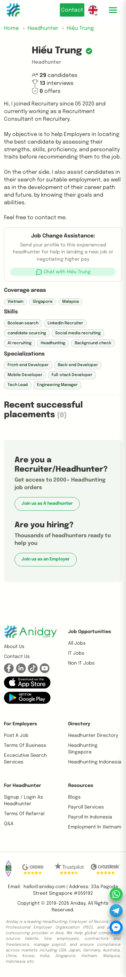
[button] (63, 272)
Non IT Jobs (81, 663)
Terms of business (25, 745)
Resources (80, 785)
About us (14, 646)
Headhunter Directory (93, 735)
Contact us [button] (17, 656)
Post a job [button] (16, 735)
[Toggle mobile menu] (112, 10)
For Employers (20, 724)
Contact (72, 10)
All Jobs (77, 643)
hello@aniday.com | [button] (45, 886)
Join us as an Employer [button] (45, 559)
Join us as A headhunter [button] (47, 503)
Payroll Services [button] (86, 807)
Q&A (9, 823)
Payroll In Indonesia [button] (90, 817)
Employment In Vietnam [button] (94, 827)
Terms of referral (24, 814)
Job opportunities (89, 631)
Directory (79, 724)
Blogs (74, 797)
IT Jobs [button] (76, 653)
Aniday (77, 903)
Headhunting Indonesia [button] (94, 762)
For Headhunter (22, 785)
